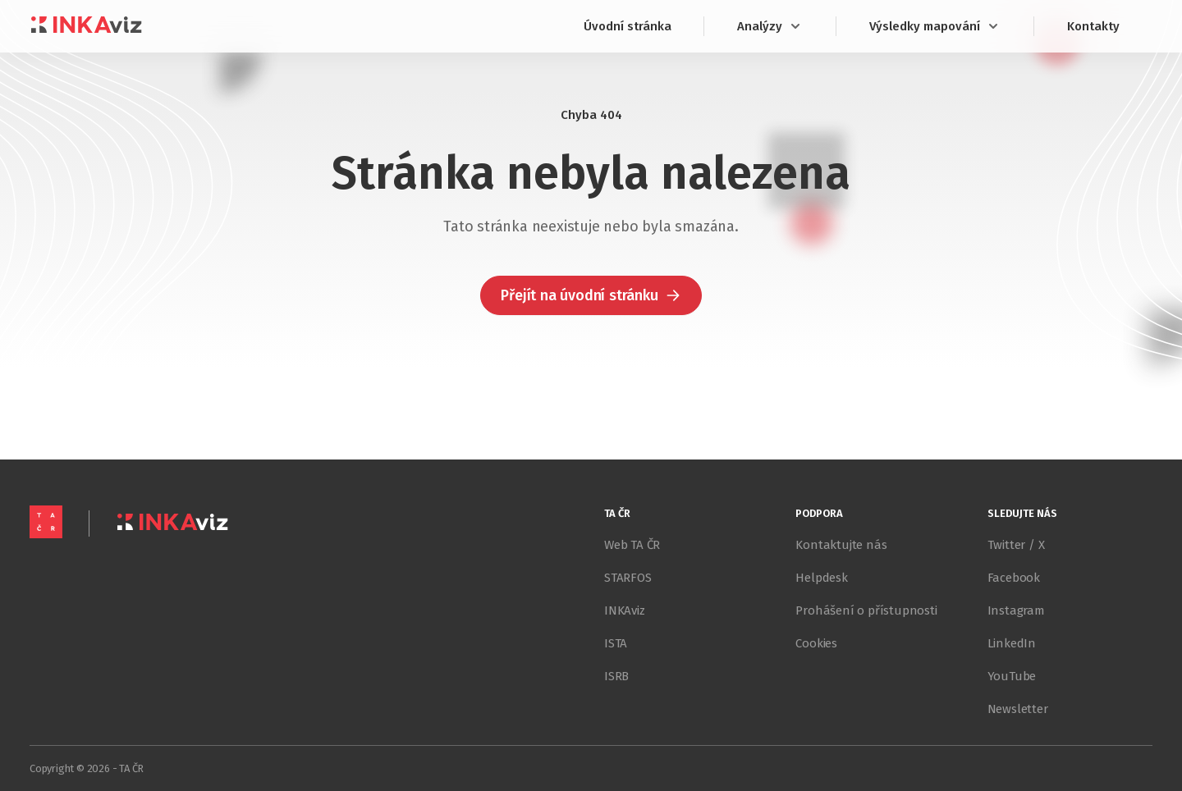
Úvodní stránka (627, 26)
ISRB (616, 676)
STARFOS (628, 577)
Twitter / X (1016, 544)
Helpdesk (821, 577)
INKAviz (624, 610)
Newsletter (1017, 709)
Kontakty (1093, 26)
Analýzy (770, 26)
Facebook (1013, 577)
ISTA (615, 643)
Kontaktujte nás (840, 544)
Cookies (816, 643)
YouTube (1012, 676)
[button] (590, 295)
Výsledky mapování (935, 26)
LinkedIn (1011, 643)
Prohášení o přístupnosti (866, 610)
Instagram (1016, 610)
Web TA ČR (632, 544)
